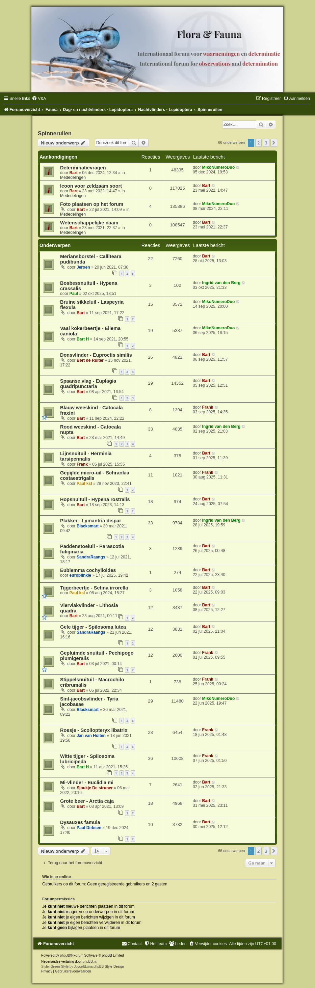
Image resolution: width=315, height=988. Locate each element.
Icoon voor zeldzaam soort (91, 186)
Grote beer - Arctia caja (87, 801)
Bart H (83, 339)
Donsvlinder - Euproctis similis (96, 355)
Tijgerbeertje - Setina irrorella (94, 588)
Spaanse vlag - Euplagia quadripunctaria (88, 383)
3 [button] (266, 143)
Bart (74, 172)
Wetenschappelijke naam (89, 222)
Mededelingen (73, 177)
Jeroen (83, 267)
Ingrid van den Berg (221, 282)
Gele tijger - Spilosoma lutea (93, 627)
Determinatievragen (83, 167)
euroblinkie (80, 575)
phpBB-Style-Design (109, 966)
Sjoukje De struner (95, 788)
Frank (207, 407)
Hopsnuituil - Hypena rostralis (95, 499)
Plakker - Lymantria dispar (90, 520)
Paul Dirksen (89, 827)
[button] (273, 143)
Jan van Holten (91, 735)
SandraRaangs (91, 557)
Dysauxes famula (80, 822)
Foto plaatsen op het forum (91, 204)
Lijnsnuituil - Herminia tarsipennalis (85, 456)
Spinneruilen (55, 133)
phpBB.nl (90, 961)
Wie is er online (56, 877)
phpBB (65, 955)
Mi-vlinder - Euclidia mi (86, 782)
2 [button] (258, 143)
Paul (74, 293)
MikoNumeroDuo (218, 167)
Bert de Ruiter (90, 360)
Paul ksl (84, 483)
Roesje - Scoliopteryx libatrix (93, 730)
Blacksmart (88, 526)
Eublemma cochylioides (88, 570)
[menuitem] (39, 98)
